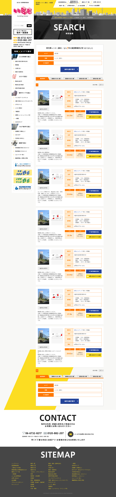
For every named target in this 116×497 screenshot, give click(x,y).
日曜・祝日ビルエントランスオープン (58, 480)
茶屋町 (32, 478)
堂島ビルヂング (78, 92)
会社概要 (14, 480)
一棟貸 (73, 463)
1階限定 (50, 486)
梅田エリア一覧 (16, 472)
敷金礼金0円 (51, 472)
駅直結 (50, 465)
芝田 (32, 474)
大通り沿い (51, 467)
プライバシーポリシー (17, 482)
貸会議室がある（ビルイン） (79, 474)
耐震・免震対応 (52, 469)
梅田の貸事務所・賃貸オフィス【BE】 (64, 17)
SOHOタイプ (75, 465)
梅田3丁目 (33, 469)
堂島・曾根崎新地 (35, 480)
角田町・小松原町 (35, 476)
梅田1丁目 (33, 465)
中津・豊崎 (33, 488)
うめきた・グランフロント (38, 472)
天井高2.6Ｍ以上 (76, 472)
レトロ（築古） (52, 484)
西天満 (32, 486)
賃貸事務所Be (15, 465)
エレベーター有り (76, 478)
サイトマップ (15, 484)
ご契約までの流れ (16, 467)
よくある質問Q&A (16, 476)
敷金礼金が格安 (52, 474)
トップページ (15, 463)
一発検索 (14, 474)
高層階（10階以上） (77, 467)
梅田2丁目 (33, 467)
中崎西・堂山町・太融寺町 (38, 482)
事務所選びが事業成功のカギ (19, 469)
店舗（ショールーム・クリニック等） (58, 488)
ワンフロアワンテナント (54, 478)
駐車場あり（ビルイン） (78, 476)
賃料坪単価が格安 (53, 476)
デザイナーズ (51, 482)
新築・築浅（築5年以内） (55, 463)
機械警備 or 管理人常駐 (78, 480)
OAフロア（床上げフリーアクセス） (81, 469)
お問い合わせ (15, 478)
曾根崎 (32, 484)
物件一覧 (33, 463)
